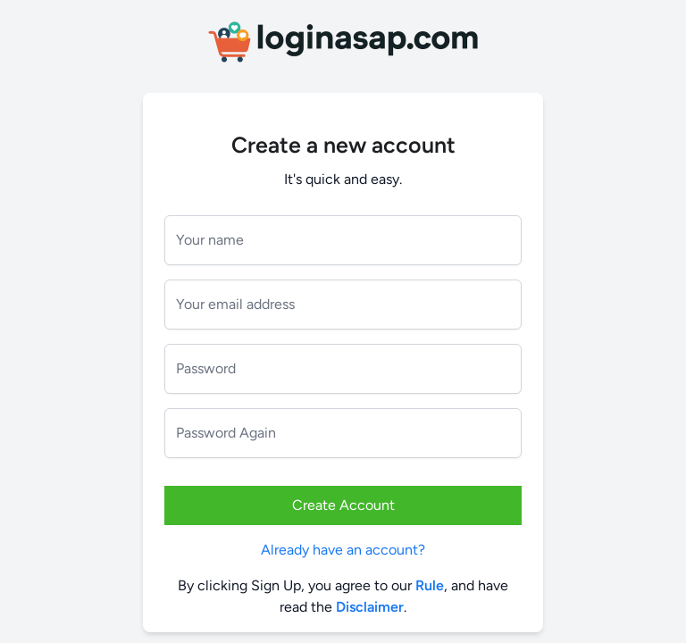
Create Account (343, 505)
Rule (429, 585)
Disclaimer (370, 606)
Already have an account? (343, 549)
